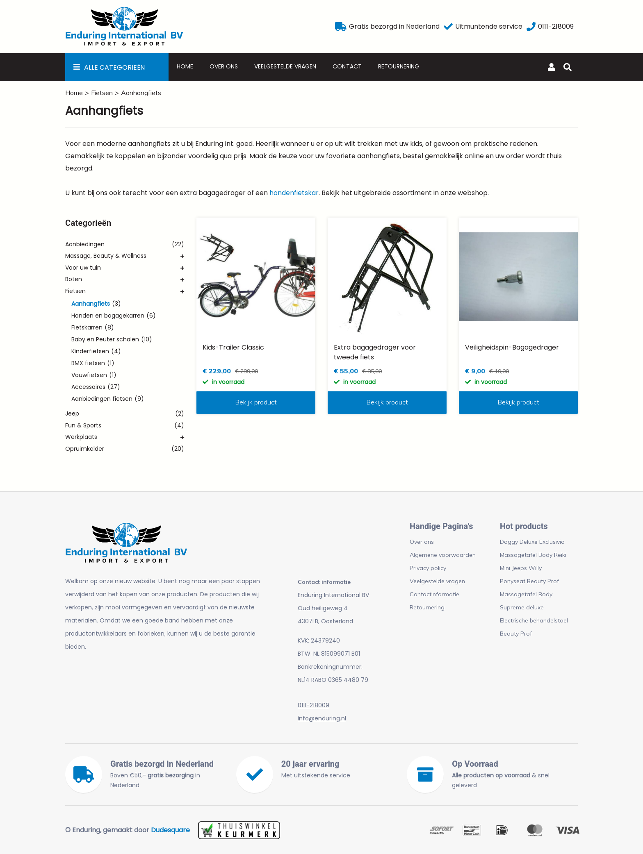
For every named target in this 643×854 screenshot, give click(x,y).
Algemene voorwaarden (443, 555)
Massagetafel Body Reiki (533, 555)
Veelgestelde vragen (285, 66)
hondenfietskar (294, 193)
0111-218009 (313, 705)
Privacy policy (428, 568)
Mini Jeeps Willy (521, 568)
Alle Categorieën (114, 67)
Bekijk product (256, 402)
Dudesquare (170, 830)
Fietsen (102, 93)
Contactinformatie (434, 594)
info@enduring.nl (322, 718)
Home (185, 66)
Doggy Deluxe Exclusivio (532, 541)
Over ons (224, 66)
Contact (347, 66)
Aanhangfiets (141, 93)
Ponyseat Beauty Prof (529, 581)
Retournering (398, 66)
